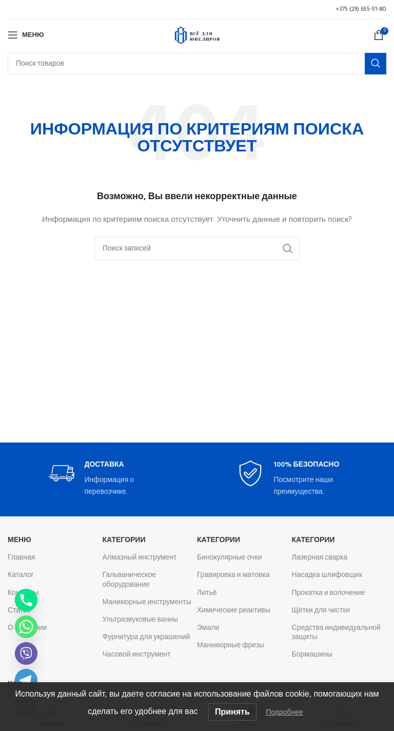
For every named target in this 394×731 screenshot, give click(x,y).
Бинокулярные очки (229, 558)
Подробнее (284, 712)
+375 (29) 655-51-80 (361, 9)
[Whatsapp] (26, 626)
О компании (27, 628)
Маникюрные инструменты (147, 602)
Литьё (207, 593)
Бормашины (312, 655)
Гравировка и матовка (233, 575)
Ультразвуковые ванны (141, 620)
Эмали (208, 628)
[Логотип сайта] (197, 35)
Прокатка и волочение (328, 593)
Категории (124, 540)
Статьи (19, 611)
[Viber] (26, 653)
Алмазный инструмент (140, 558)
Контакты (23, 593)
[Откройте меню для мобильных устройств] (26, 35)
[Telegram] (26, 680)
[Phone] (26, 600)
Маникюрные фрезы (230, 645)
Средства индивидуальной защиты (336, 632)
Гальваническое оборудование (129, 579)
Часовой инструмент (137, 655)
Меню (19, 540)
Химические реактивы (233, 611)
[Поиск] (197, 63)
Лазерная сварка (320, 558)
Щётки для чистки (321, 611)
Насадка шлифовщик (327, 575)
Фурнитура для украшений (146, 637)
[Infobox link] (102, 479)
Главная (21, 558)
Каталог (21, 575)
